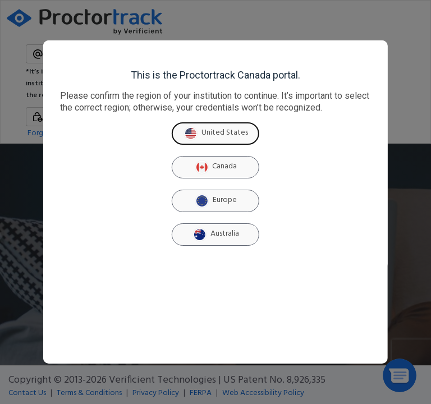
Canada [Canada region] (215, 167)
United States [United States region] (215, 133)
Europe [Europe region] (215, 201)
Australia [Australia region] (215, 234)
